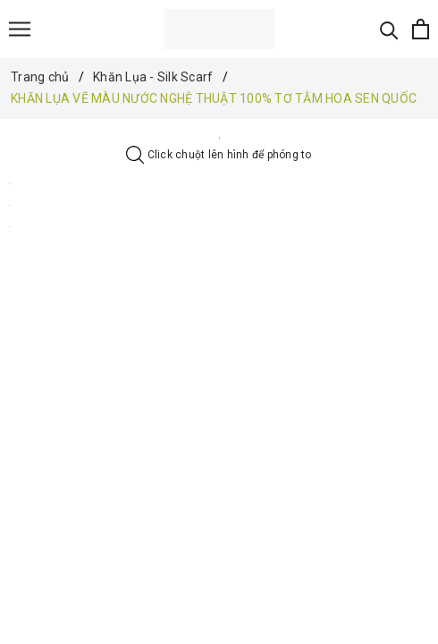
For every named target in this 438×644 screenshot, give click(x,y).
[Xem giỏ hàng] (420, 29)
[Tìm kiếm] (389, 29)
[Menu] (19, 29)
